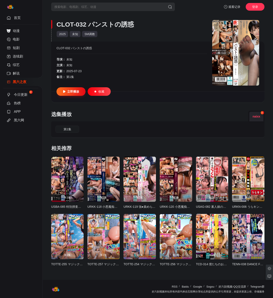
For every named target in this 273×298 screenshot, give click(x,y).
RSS (174, 286)
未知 (75, 34)
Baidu (185, 286)
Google (197, 286)
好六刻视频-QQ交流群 (232, 286)
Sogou (210, 286)
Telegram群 (257, 286)
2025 (62, 34)
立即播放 (71, 91)
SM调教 (89, 34)
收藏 (99, 91)
